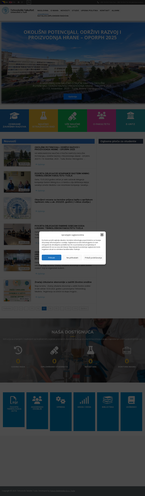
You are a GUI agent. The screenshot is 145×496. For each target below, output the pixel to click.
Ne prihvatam (72, 257)
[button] (102, 235)
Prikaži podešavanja (93, 257)
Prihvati (51, 257)
